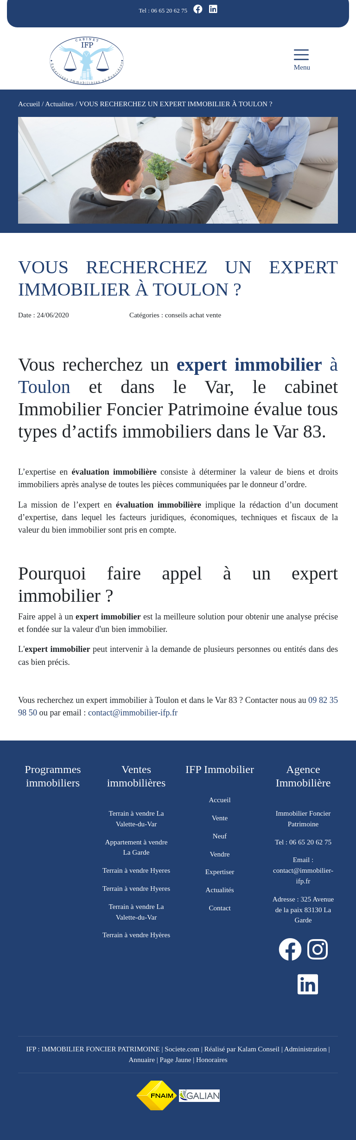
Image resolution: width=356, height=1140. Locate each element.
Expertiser (219, 872)
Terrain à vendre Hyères (136, 935)
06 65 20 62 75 (169, 10)
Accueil (29, 104)
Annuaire (141, 1059)
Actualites (59, 104)
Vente (220, 818)
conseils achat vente (193, 315)
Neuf (220, 836)
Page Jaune (175, 1059)
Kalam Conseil (258, 1049)
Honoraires (211, 1059)
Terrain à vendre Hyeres (136, 870)
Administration (305, 1049)
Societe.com (182, 1049)
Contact (219, 908)
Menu (302, 59)
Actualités (219, 890)
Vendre (219, 854)
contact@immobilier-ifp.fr (133, 712)
